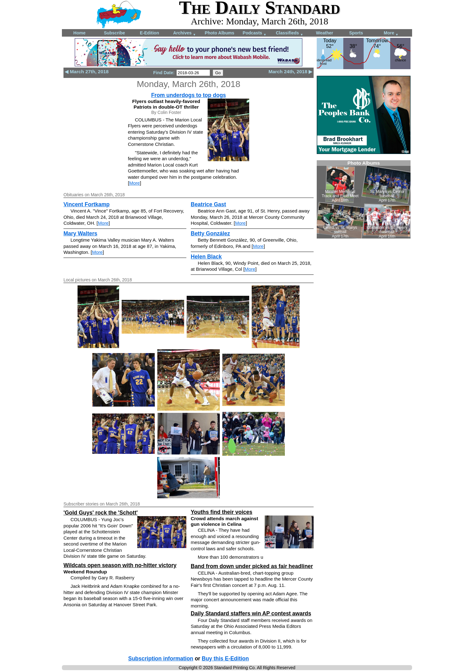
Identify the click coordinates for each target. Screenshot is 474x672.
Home (79, 32)
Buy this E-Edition (225, 658)
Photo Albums (219, 32)
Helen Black (206, 257)
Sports (356, 32)
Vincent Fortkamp (86, 204)
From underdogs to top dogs (188, 95)
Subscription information (160, 658)
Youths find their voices (221, 512)
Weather (324, 32)
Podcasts (254, 33)
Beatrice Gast (208, 204)
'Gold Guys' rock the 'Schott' (100, 513)
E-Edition (149, 32)
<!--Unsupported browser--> (364, 199)
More (391, 33)
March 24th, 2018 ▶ (290, 71)
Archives (184, 33)
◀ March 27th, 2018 (86, 71)
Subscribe (114, 32)
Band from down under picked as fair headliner (252, 566)
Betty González (210, 233)
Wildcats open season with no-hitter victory (120, 565)
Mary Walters (80, 233)
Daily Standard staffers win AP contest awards (251, 613)
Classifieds (289, 33)
